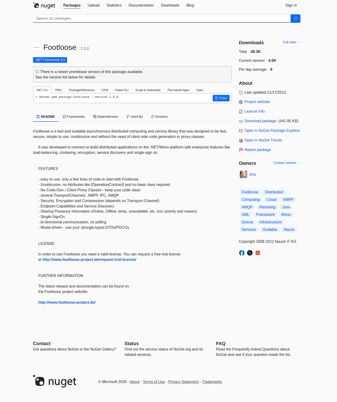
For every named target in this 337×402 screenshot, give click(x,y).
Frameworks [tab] (74, 116)
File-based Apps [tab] (178, 90)
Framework (265, 215)
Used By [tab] (134, 116)
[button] (221, 98)
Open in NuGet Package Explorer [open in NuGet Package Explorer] (272, 131)
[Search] (295, 18)
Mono (286, 215)
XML (246, 215)
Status (132, 343)
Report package (258, 150)
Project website (257, 102)
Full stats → (291, 42)
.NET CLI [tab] (42, 90)
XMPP (288, 200)
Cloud (271, 200)
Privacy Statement (183, 382)
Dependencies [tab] (105, 116)
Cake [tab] (199, 90)
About (135, 382)
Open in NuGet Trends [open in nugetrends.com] (263, 140)
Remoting (267, 207)
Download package (260, 121)
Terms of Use (154, 382)
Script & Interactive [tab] (147, 90)
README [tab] (46, 116)
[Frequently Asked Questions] (221, 343)
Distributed (274, 192)
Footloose (250, 192)
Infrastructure (271, 222)
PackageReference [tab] (82, 90)
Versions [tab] (159, 116)
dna (253, 174)
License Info (255, 111)
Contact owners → (286, 163)
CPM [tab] (105, 90)
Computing (251, 200)
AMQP (247, 207)
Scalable (270, 230)
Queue (247, 222)
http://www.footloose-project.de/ (66, 302)
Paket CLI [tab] (121, 90)
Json (286, 207)
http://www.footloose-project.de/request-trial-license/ (89, 260)
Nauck (289, 230)
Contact (41, 343)
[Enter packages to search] (162, 18)
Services (249, 230)
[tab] (72, 5)
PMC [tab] (58, 90)
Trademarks (212, 382)
